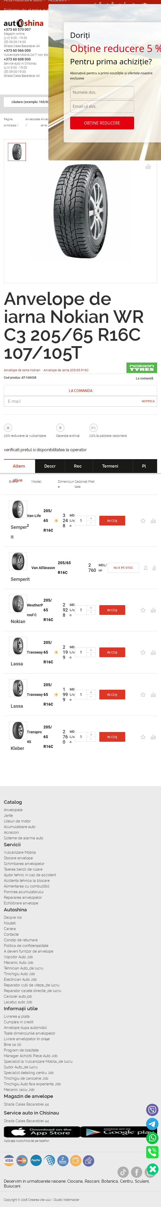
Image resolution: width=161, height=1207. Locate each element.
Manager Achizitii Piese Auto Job (31, 1056)
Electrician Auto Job (20, 979)
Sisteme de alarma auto (27, 10)
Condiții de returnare (21, 940)
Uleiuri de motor (17, 821)
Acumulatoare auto (19, 827)
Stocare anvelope (18, 858)
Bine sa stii (12, 1045)
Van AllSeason (43, 568)
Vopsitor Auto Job (18, 957)
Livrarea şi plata (17, 1016)
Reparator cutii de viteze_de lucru (31, 985)
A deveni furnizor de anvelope (28, 951)
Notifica (148, 401)
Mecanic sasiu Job (19, 1090)
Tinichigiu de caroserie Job (26, 1078)
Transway (35, 652)
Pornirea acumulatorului (24, 892)
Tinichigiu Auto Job (19, 974)
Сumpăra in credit (18, 1022)
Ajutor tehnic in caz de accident (30, 875)
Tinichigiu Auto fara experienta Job (32, 1084)
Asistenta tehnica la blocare (27, 881)
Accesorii (11, 832)
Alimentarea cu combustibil (26, 886)
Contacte (11, 934)
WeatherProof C (35, 610)
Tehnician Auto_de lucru (23, 968)
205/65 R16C (48, 521)
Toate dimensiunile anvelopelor (29, 1033)
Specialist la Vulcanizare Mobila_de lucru (38, 1061)
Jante (8, 815)
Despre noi (13, 917)
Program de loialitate (21, 1050)
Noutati (10, 923)
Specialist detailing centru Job (29, 1073)
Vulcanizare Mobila (20, 852)
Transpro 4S (34, 737)
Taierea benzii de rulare (23, 869)
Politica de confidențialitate (26, 946)
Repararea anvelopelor (23, 897)
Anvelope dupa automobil (25, 1028)
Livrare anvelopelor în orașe (27, 1039)
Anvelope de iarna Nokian (22, 370)
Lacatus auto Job (18, 1002)
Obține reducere (102, 123)
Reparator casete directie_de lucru (32, 991)
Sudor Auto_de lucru (21, 1067)
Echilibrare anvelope (21, 903)
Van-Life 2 (34, 521)
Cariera (11, 20)
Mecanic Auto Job (19, 963)
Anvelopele (13, 810)
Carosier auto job (18, 996)
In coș (112, 521)
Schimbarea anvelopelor (24, 864)
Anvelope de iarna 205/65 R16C (66, 370)
